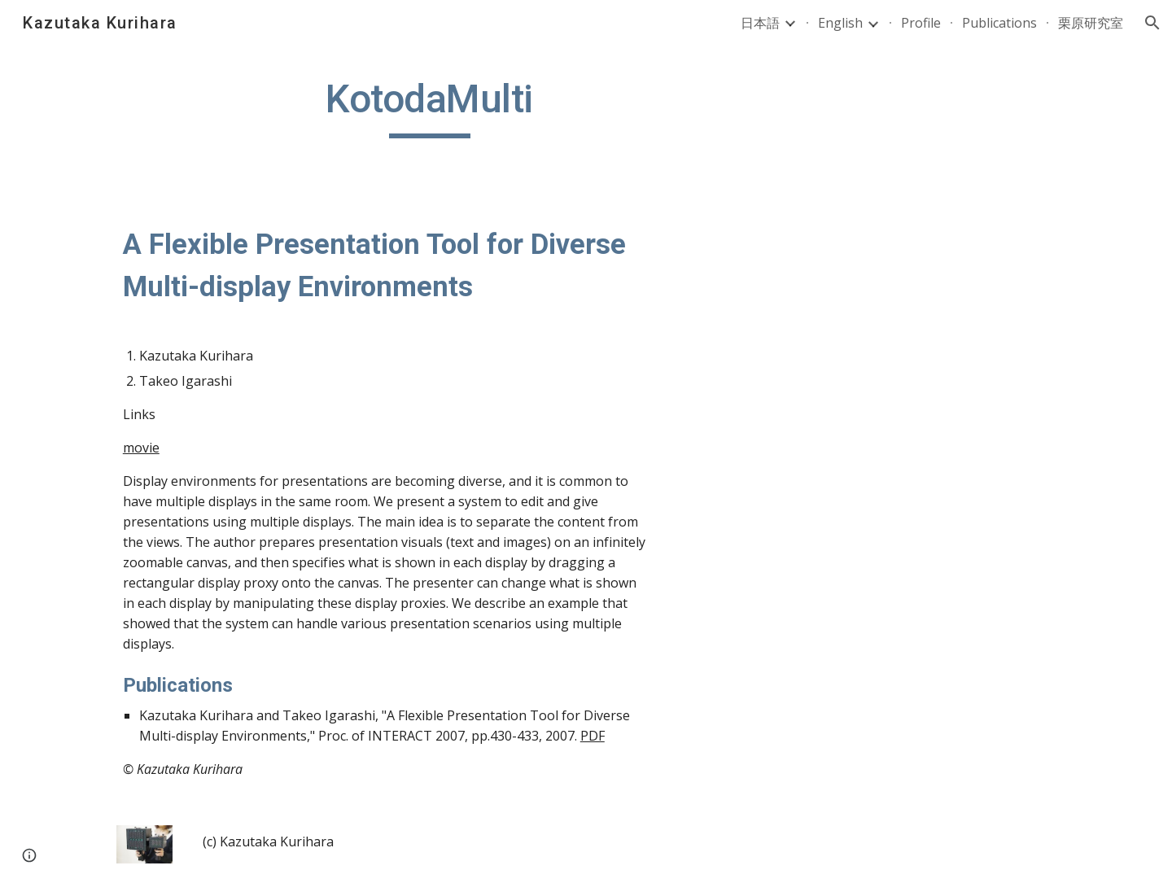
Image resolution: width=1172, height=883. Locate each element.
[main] (429, 106)
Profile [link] (921, 23)
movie (141, 448)
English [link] (840, 23)
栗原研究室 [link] (1090, 23)
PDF (592, 736)
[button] (1152, 22)
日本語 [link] (760, 23)
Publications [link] (999, 23)
